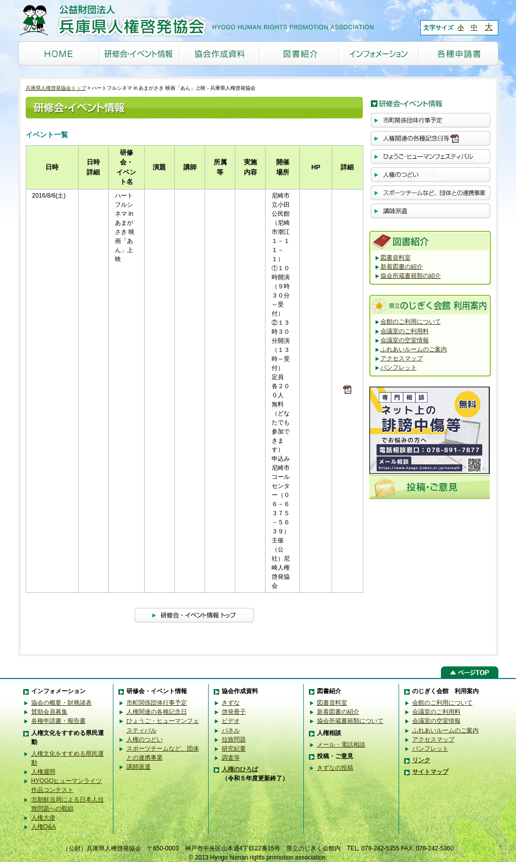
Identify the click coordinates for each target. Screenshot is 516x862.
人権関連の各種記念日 (156, 711)
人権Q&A (43, 826)
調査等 (231, 757)
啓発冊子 (234, 711)
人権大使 (43, 817)
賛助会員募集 (49, 711)
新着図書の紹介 (401, 266)
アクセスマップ (401, 358)
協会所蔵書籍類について (350, 720)
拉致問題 (234, 739)
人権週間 (43, 771)
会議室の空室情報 (404, 340)
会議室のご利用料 (404, 331)
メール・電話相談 (341, 744)
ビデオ (231, 720)
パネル (231, 730)
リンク (421, 760)
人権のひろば (240, 769)
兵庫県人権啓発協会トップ (56, 88)
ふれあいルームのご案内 (413, 349)
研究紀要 (234, 748)
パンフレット (398, 367)
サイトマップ (430, 771)
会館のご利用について (410, 321)
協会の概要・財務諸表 (61, 702)
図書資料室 (395, 257)
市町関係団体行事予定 (156, 702)
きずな (231, 702)
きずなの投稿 (335, 767)
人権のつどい (144, 739)
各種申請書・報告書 (58, 720)
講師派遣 (138, 766)
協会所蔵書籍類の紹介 (410, 275)
